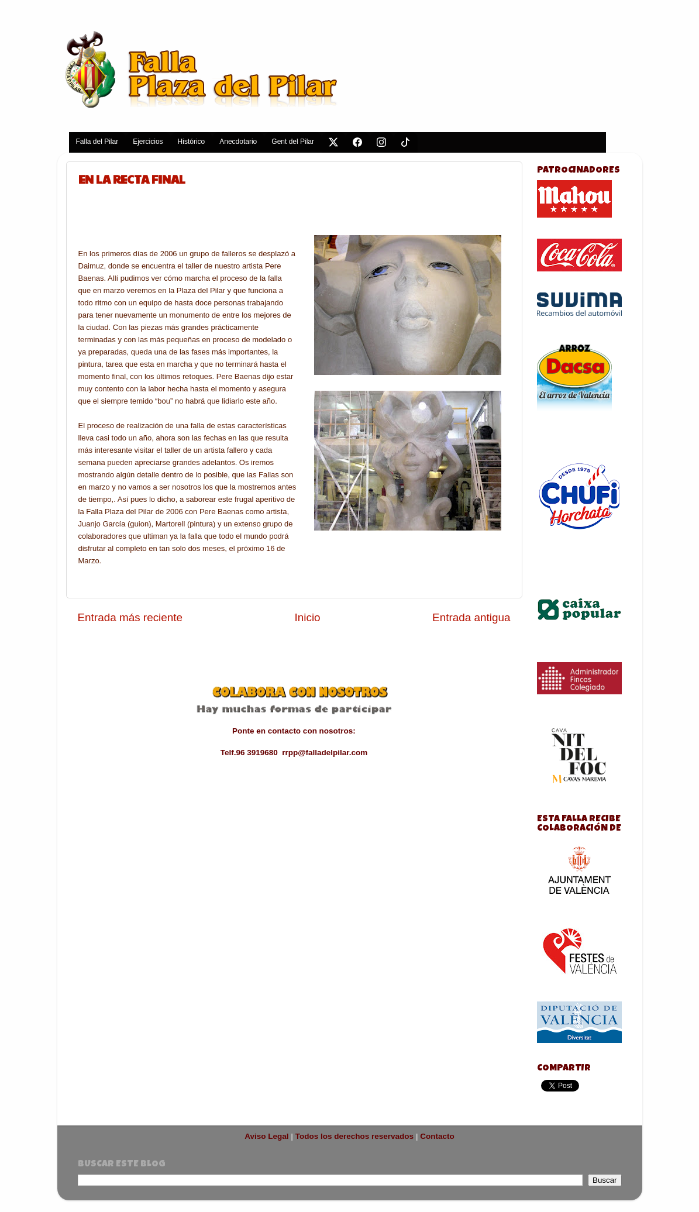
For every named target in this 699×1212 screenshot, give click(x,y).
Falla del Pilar (97, 141)
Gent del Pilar (292, 141)
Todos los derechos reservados (354, 1136)
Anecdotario (238, 141)
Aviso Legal (266, 1136)
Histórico (191, 141)
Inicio (308, 617)
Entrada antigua (471, 617)
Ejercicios (148, 141)
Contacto (437, 1136)
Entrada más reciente (130, 617)
